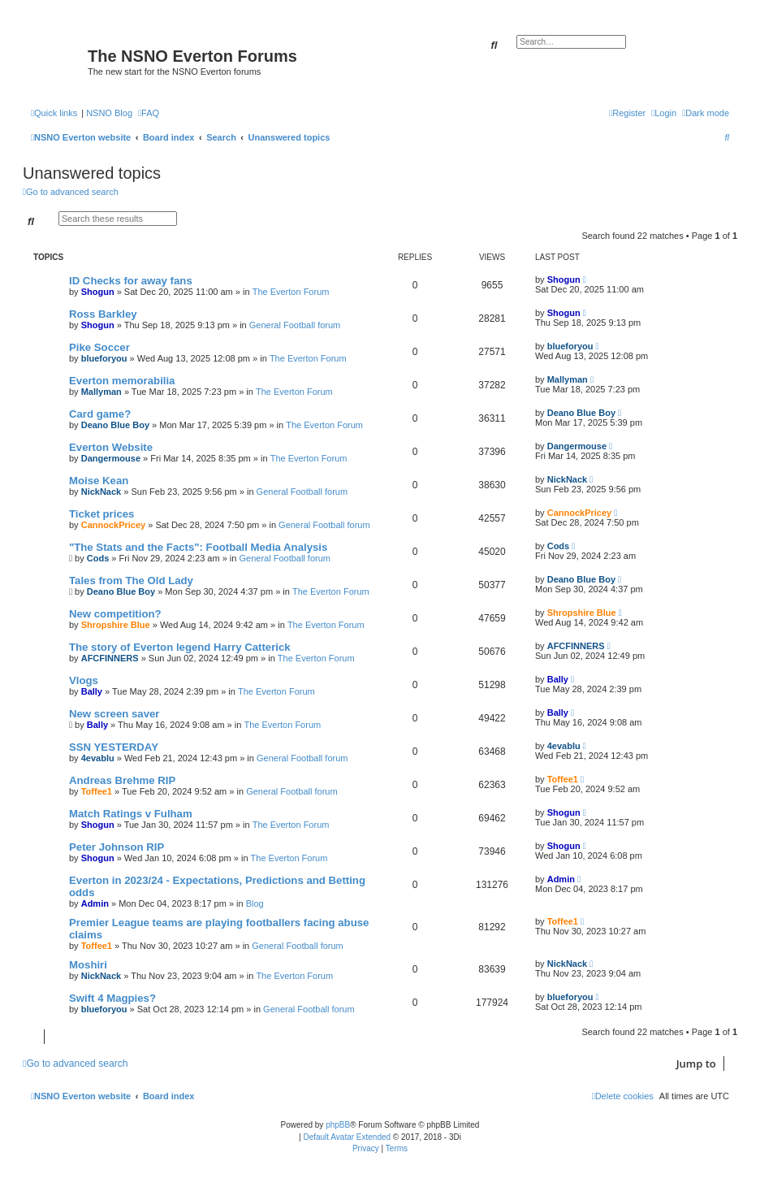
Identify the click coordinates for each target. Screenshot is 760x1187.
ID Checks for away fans (130, 281)
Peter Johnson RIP (116, 847)
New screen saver (114, 714)
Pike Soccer (99, 347)
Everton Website (111, 447)
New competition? (115, 614)
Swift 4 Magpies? (112, 998)
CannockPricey (113, 525)
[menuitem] (148, 113)
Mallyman (101, 391)
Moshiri (88, 965)
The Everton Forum (291, 292)
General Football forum (295, 325)
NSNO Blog (109, 113)
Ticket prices (101, 514)
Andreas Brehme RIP (122, 780)
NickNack (101, 491)
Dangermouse (110, 458)
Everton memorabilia (122, 381)
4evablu (97, 758)
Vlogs (83, 680)
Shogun (97, 292)
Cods (98, 558)
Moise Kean (98, 480)
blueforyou (104, 358)
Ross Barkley (103, 314)
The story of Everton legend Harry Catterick (180, 647)
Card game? (100, 414)
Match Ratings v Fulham (130, 814)
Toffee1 (96, 791)
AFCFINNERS (110, 658)
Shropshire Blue (115, 625)
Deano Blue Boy (115, 425)
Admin (95, 903)
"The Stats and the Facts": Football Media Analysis (198, 547)
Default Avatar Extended (347, 1137)
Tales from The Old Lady (131, 580)
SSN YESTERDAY (113, 747)
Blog (255, 903)
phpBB (338, 1124)
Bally (91, 691)
